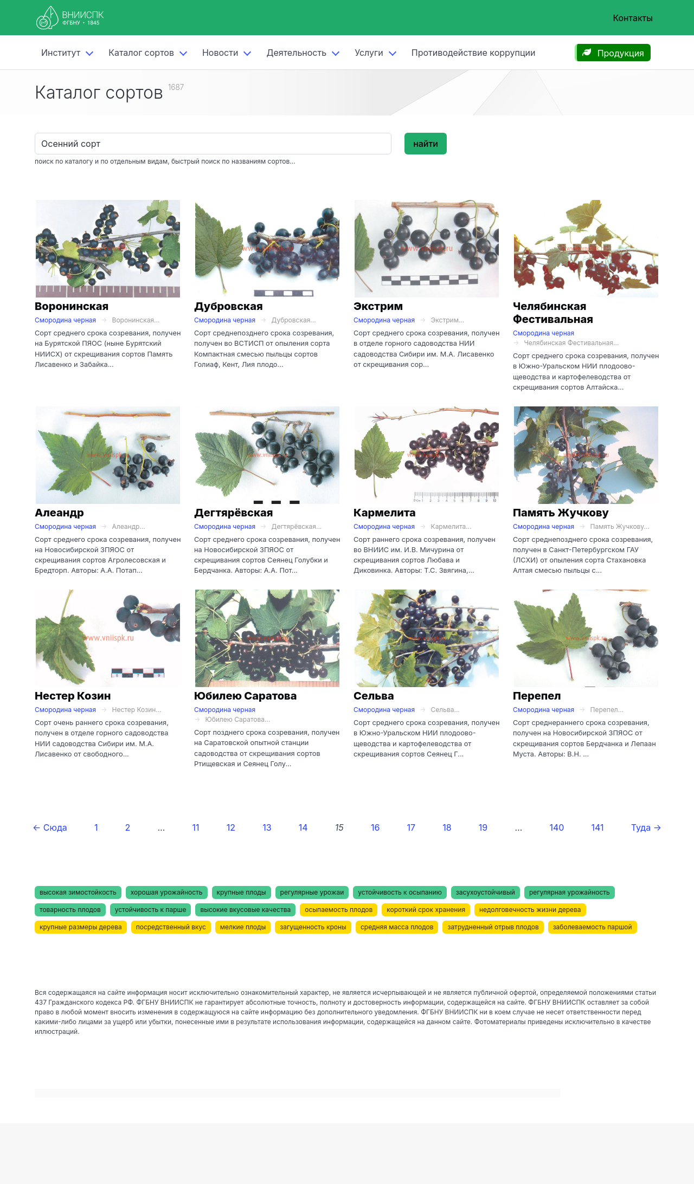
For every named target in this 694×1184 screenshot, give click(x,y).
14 (303, 827)
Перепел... (607, 710)
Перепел (537, 695)
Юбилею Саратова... (237, 719)
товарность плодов (70, 909)
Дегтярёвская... (297, 526)
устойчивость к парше (151, 909)
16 (375, 827)
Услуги (369, 52)
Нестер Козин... (137, 710)
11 (196, 827)
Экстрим (378, 306)
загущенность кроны (313, 927)
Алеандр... (128, 526)
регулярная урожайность (569, 892)
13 (266, 827)
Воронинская (71, 306)
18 (446, 827)
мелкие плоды (243, 927)
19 (483, 827)
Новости (220, 52)
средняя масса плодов (397, 927)
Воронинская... (136, 320)
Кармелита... (451, 526)
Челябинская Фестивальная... (571, 343)
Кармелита (385, 512)
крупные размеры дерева (81, 927)
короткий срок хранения (426, 909)
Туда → (646, 827)
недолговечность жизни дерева (530, 909)
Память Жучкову (561, 512)
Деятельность (296, 52)
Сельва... (445, 710)
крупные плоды (241, 892)
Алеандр (59, 512)
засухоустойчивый (485, 892)
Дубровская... (294, 320)
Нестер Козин (73, 695)
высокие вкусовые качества (245, 909)
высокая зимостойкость (78, 892)
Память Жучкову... (620, 526)
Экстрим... (448, 320)
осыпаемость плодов (338, 909)
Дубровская (228, 306)
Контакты (633, 17)
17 (411, 827)
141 (598, 827)
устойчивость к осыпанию (400, 892)
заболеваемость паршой (592, 927)
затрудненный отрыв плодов (492, 927)
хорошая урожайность (167, 892)
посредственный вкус (171, 927)
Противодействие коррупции (474, 52)
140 (556, 827)
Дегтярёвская (233, 512)
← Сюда (50, 827)
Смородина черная (65, 320)
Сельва (374, 695)
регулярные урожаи (312, 892)
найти (425, 143)
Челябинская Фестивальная (553, 313)
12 (231, 827)
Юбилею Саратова (245, 695)
